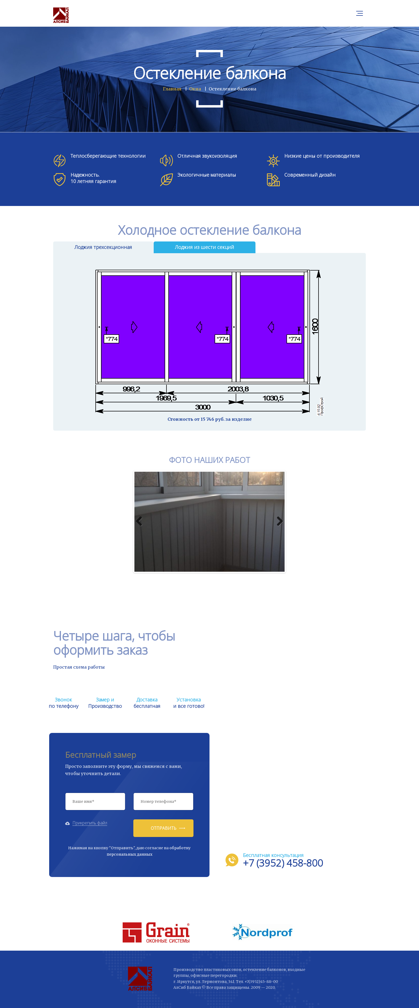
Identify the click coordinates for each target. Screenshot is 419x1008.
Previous (141, 521)
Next (278, 521)
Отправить (163, 828)
